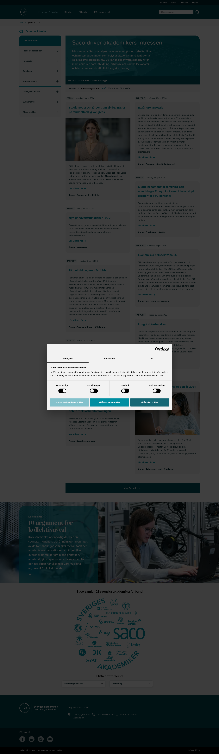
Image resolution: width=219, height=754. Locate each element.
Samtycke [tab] (68, 358)
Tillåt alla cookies (149, 402)
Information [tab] (109, 358)
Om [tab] (151, 358)
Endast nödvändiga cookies (69, 402)
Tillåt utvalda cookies (109, 402)
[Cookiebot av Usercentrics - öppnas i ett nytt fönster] (157, 349)
